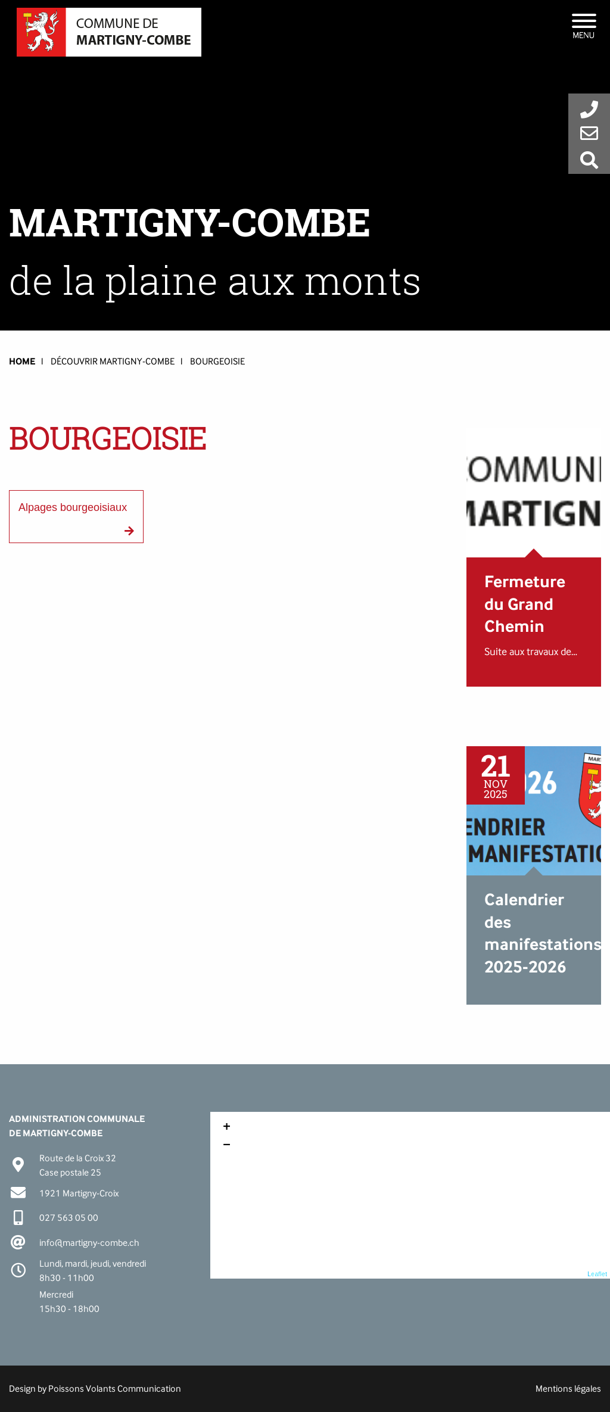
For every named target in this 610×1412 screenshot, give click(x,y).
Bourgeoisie (217, 361)
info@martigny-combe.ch (89, 1242)
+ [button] (227, 1128)
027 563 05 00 (68, 1217)
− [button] (227, 1146)
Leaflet (597, 1273)
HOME (22, 361)
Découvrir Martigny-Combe (113, 361)
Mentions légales (568, 1388)
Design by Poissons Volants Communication (95, 1388)
